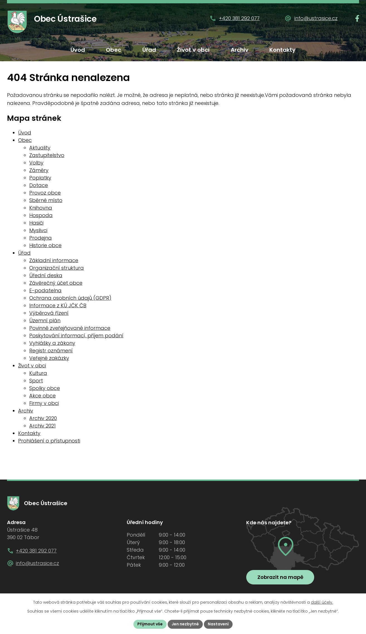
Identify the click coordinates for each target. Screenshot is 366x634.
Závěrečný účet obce (55, 282)
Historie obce (45, 245)
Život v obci (193, 50)
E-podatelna (45, 290)
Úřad (149, 50)
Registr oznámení (51, 350)
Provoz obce (45, 192)
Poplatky (40, 177)
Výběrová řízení (49, 312)
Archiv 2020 (43, 418)
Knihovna (40, 207)
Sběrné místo (45, 200)
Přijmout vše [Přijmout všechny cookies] (150, 624)
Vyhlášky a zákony (52, 343)
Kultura (38, 373)
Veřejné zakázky (49, 358)
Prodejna (40, 237)
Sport (36, 380)
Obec (113, 50)
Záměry (38, 170)
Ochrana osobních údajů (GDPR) (70, 297)
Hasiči (36, 222)
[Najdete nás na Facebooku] (357, 18)
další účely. (322, 602)
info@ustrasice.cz (316, 18)
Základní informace (53, 260)
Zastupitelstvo (46, 155)
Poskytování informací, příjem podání (76, 335)
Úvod (77, 50)
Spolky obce (44, 388)
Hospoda (41, 215)
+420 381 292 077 (239, 18)
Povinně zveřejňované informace (69, 328)
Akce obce (42, 395)
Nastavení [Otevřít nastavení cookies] (218, 624)
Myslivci (38, 230)
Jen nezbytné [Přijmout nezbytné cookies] (185, 624)
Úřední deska (45, 275)
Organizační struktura (56, 267)
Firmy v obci (44, 403)
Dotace (38, 185)
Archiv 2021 (42, 425)
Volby (36, 162)
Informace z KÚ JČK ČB (57, 305)
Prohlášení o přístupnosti (49, 440)
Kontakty (282, 50)
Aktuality (39, 147)
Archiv (239, 50)
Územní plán (44, 320)
